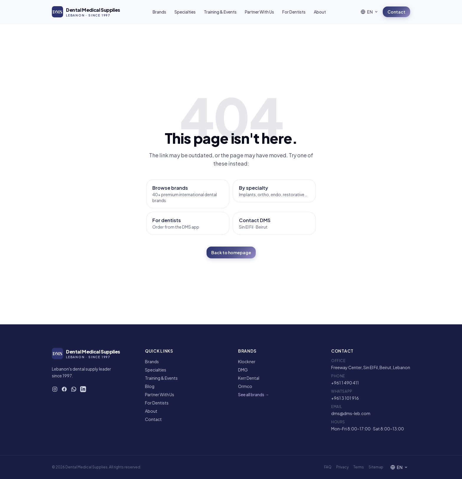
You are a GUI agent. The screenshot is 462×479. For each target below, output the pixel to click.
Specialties (185, 11)
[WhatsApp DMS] (74, 389)
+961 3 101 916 (345, 398)
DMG (243, 369)
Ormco (245, 386)
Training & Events (220, 11)
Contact (396, 11)
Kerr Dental (248, 378)
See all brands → (253, 394)
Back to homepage (231, 252)
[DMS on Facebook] (64, 389)
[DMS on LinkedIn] (83, 389)
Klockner (246, 361)
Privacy (342, 467)
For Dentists (294, 11)
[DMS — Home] (86, 11)
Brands (159, 11)
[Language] (369, 11)
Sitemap (376, 467)
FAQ (327, 467)
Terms (358, 467)
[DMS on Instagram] (55, 389)
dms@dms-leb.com (350, 413)
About (320, 11)
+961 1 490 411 (345, 382)
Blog (149, 386)
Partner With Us (259, 11)
